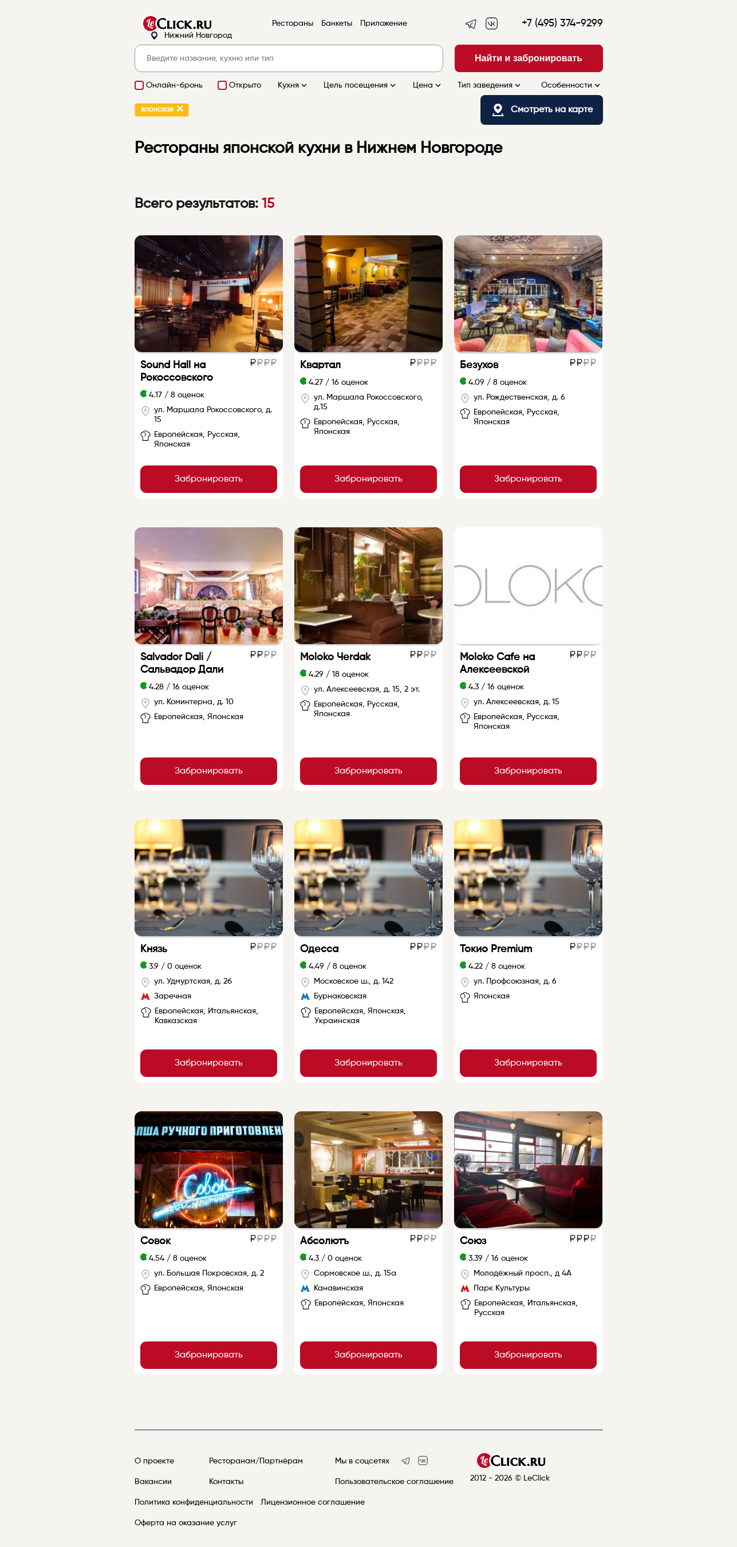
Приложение (383, 23)
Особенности (571, 85)
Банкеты (336, 23)
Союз (473, 1241)
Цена (428, 85)
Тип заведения (490, 85)
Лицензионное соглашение (313, 1502)
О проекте (154, 1461)
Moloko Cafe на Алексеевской (497, 663)
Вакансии (153, 1482)
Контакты (226, 1482)
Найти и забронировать (528, 58)
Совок (155, 1241)
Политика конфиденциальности (194, 1502)
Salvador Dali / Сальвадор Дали (181, 663)
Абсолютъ (324, 1241)
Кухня (293, 85)
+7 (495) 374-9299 (562, 23)
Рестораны (292, 23)
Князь (153, 949)
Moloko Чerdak (335, 657)
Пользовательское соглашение (394, 1482)
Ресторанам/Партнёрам (256, 1461)
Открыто (245, 85)
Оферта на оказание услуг (186, 1523)
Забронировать (209, 479)
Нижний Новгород (191, 35)
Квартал (320, 365)
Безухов (479, 365)
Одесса (319, 949)
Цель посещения (361, 85)
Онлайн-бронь (174, 85)
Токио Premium (496, 949)
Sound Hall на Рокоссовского (176, 371)
